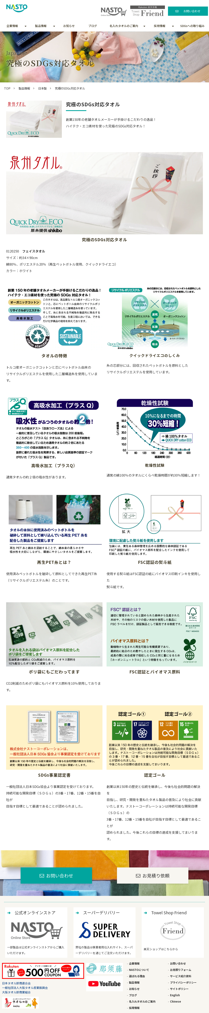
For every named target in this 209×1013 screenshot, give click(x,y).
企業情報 (12, 26)
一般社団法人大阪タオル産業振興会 (25, 988)
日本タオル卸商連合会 (16, 983)
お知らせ (69, 26)
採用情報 (159, 26)
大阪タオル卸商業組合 (16, 992)
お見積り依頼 (155, 875)
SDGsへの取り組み (192, 26)
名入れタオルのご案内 (124, 26)
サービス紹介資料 (180, 976)
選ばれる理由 (137, 976)
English (175, 995)
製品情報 (41, 26)
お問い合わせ (191, 11)
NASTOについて (139, 970)
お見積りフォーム (180, 970)
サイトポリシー (179, 989)
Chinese (175, 1001)
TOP (7, 88)
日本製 (42, 88)
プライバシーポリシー (183, 982)
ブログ (92, 26)
